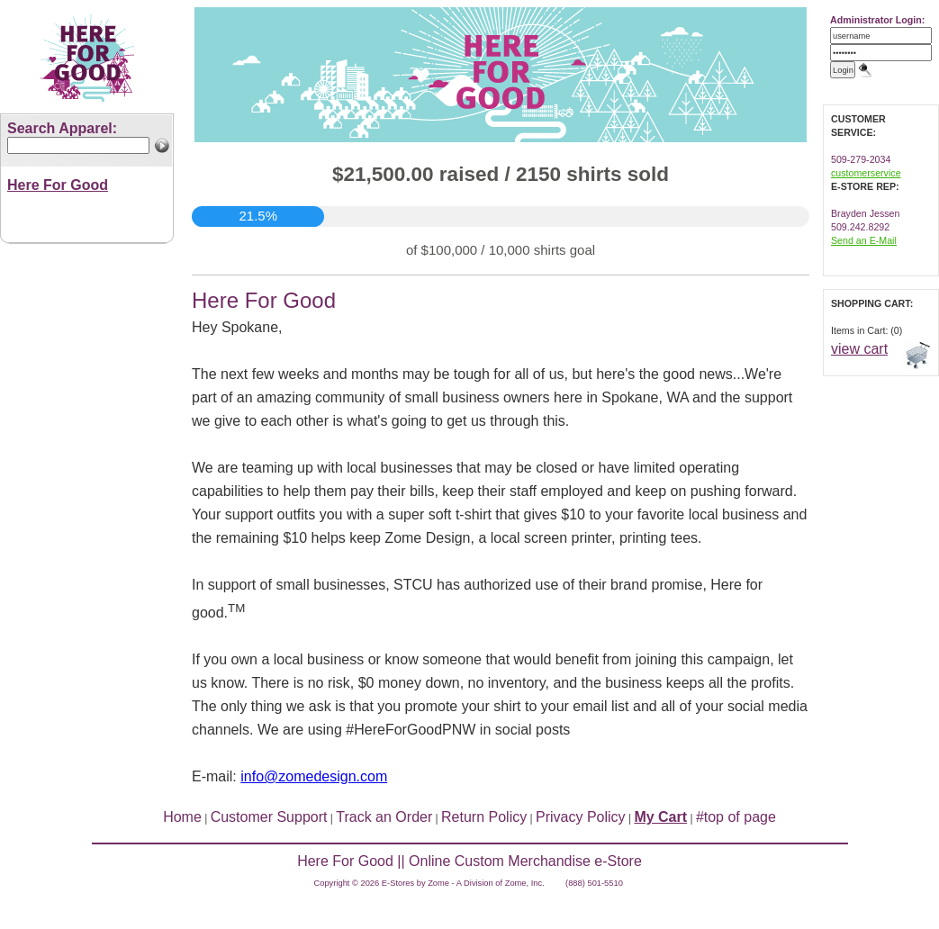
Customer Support (269, 817)
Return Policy (484, 817)
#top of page (736, 817)
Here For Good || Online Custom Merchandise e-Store (469, 861)
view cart (859, 348)
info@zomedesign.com (313, 776)
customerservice (866, 172)
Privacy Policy (581, 817)
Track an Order (384, 817)
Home (182, 817)
